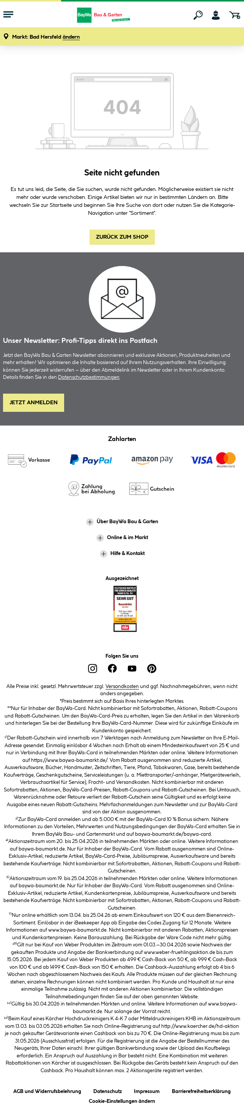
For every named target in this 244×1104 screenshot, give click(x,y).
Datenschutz (107, 1090)
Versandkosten (122, 686)
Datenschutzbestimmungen (89, 377)
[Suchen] (198, 15)
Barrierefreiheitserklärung (201, 1090)
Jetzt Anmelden (33, 402)
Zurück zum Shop (122, 237)
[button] (46, 37)
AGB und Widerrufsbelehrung (47, 1090)
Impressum (147, 1090)
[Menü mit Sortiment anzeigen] (8, 15)
